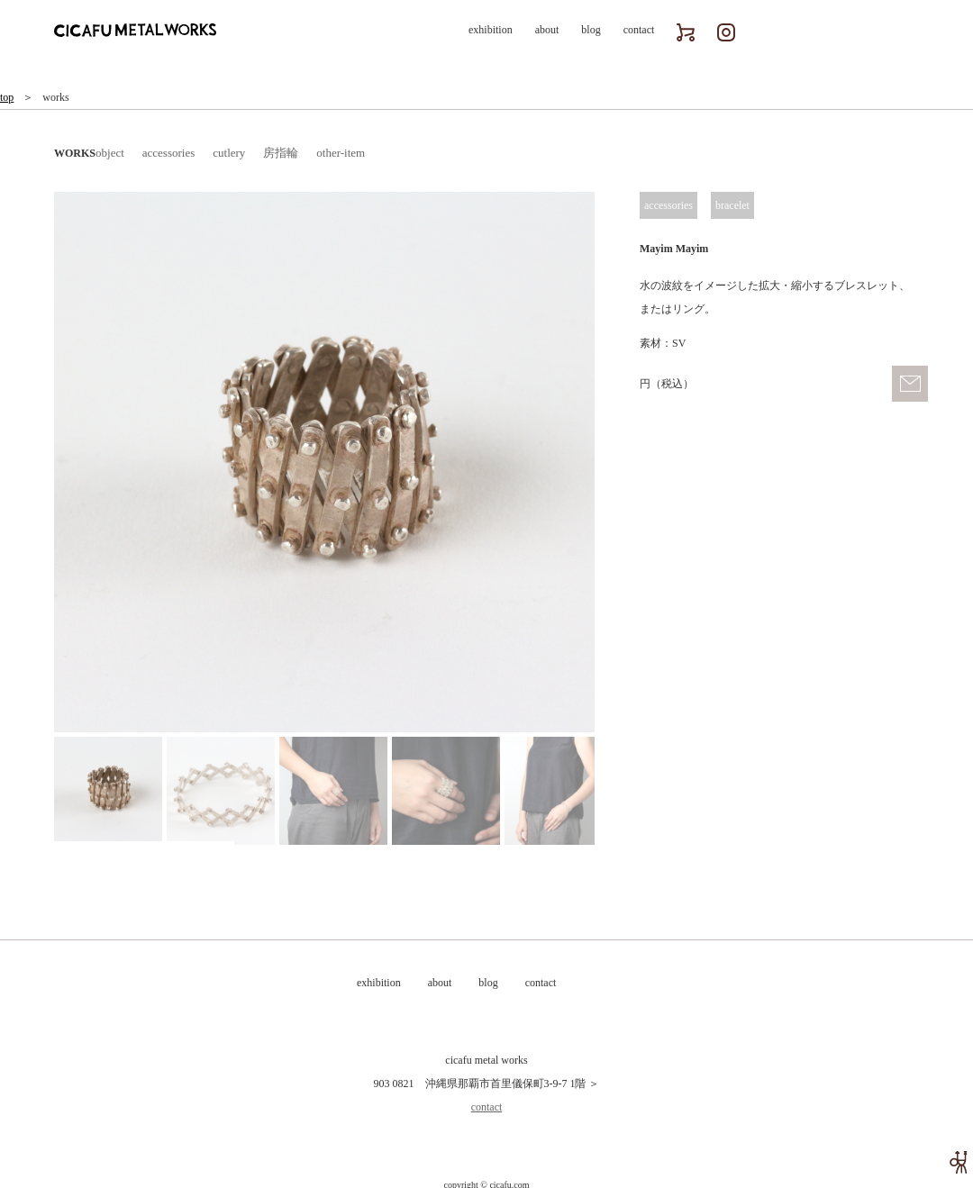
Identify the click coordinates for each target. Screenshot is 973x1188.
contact (639, 29)
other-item (340, 152)
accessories (168, 152)
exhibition (490, 29)
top (7, 97)
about (547, 29)
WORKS (74, 153)
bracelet (732, 205)
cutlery (229, 152)
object (109, 152)
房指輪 (280, 152)
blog (590, 29)
